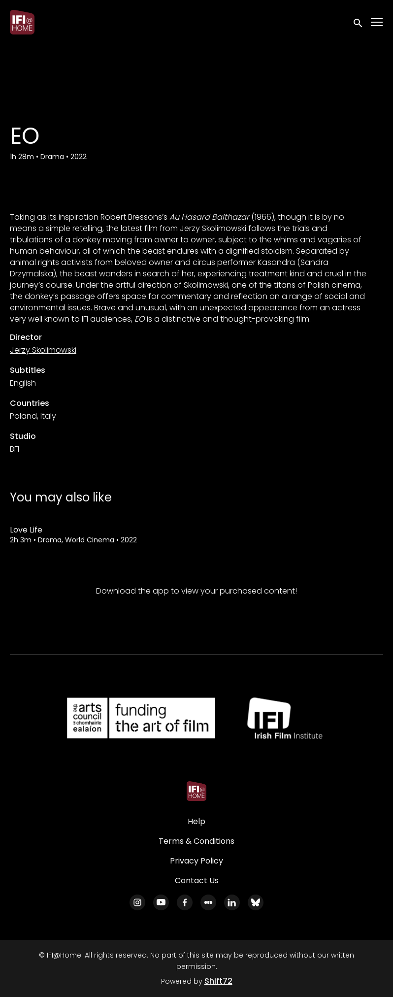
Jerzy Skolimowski (43, 350)
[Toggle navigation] (377, 22)
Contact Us (197, 880)
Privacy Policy (196, 860)
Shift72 (218, 981)
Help (196, 821)
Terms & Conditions (196, 841)
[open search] (358, 22)
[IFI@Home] (196, 791)
